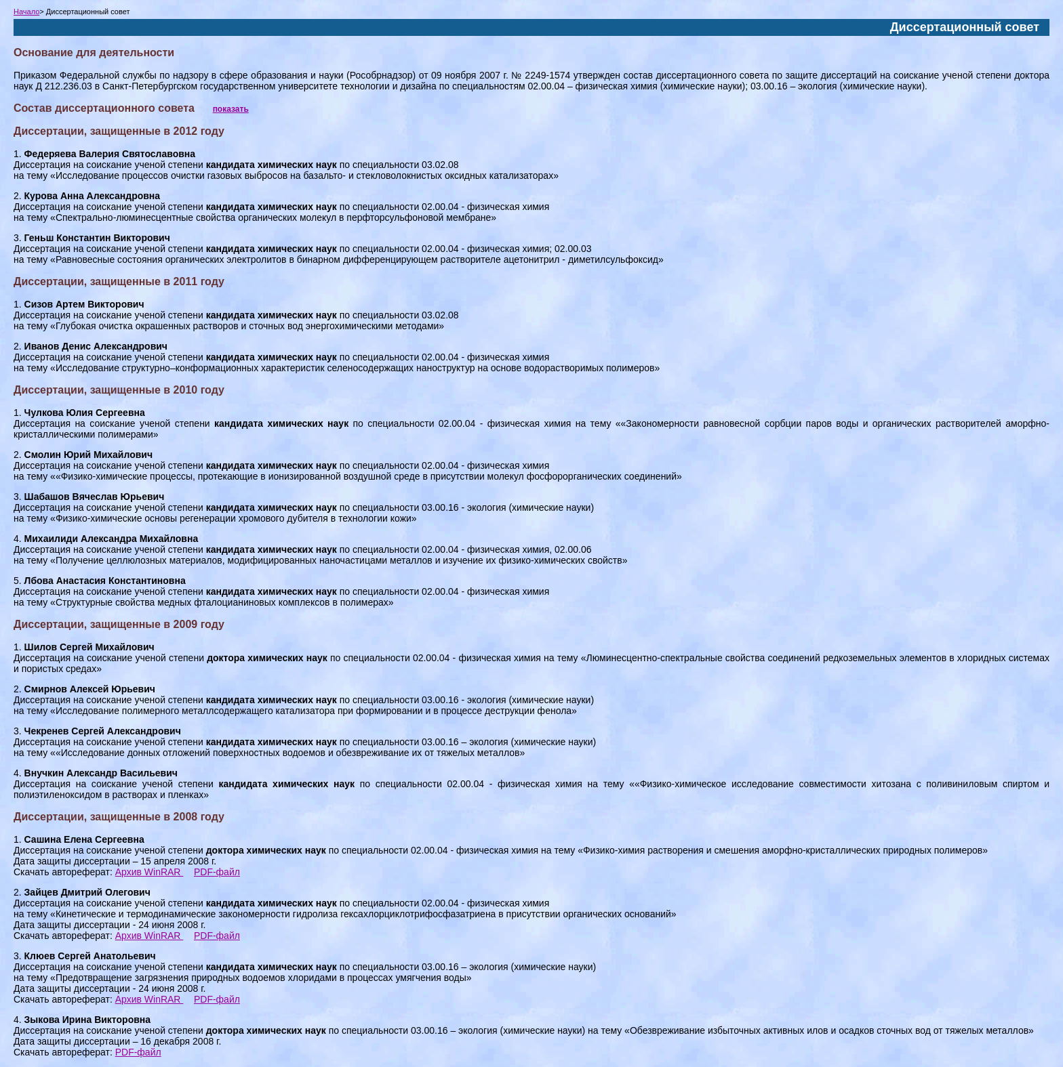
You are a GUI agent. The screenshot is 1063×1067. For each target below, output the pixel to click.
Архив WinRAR (149, 871)
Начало (26, 11)
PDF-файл (217, 871)
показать (231, 109)
